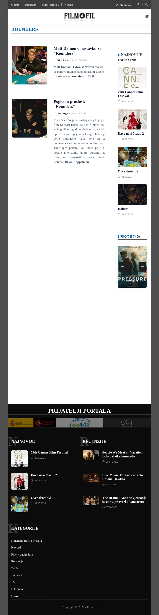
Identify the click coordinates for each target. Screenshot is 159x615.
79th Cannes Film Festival (49, 452)
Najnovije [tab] (131, 55)
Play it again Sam (22, 554)
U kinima (17, 589)
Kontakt (69, 4)
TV (13, 582)
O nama (15, 4)
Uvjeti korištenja (50, 4)
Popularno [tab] (127, 60)
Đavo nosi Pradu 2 (131, 133)
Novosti (16, 547)
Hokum (123, 209)
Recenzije (94, 441)
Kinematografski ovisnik (26, 540)
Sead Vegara (63, 113)
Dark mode (123, 4)
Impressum (30, 4)
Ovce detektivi (128, 171)
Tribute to (17, 575)
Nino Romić (63, 60)
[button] (147, 17)
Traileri (15, 568)
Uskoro (127, 236)
